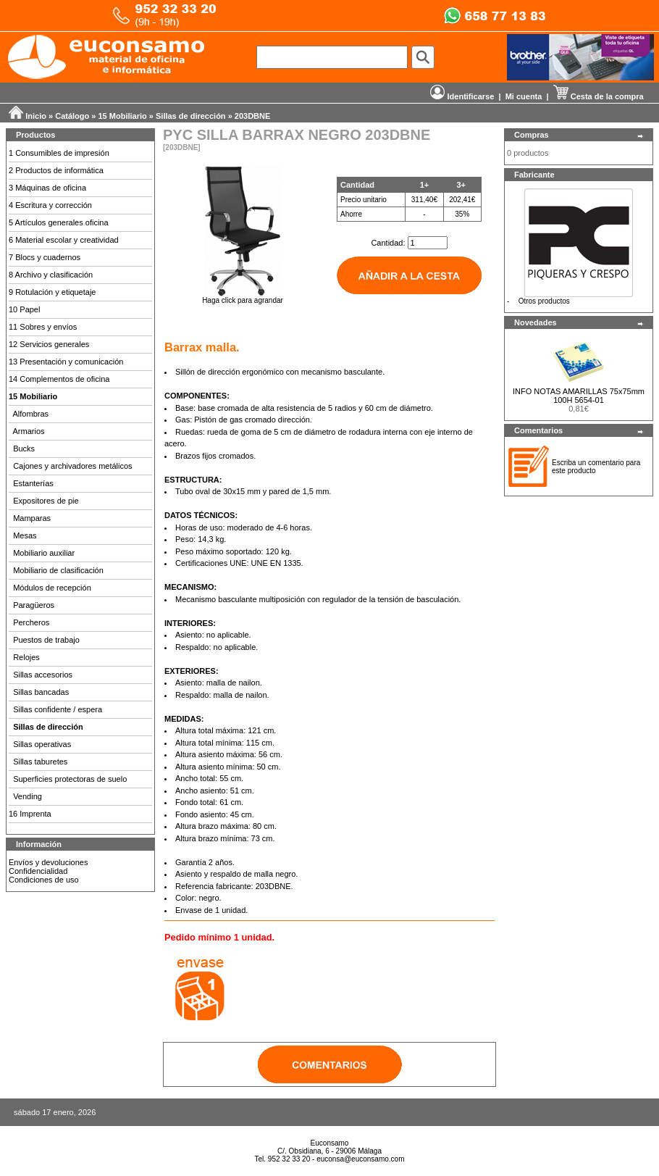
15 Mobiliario (122, 116)
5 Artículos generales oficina (59, 222)
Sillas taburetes (40, 761)
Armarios (29, 431)
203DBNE (253, 116)
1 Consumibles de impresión (59, 153)
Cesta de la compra (598, 96)
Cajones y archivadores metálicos (72, 466)
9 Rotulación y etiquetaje (52, 292)
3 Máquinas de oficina (47, 187)
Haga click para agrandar (242, 297)
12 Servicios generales (49, 344)
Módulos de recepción (52, 587)
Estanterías (33, 483)
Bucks (24, 448)
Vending (27, 796)
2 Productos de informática (56, 170)
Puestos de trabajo (46, 639)
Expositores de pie (46, 500)
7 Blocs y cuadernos (44, 257)
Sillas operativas (42, 744)
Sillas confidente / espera (57, 709)
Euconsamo (330, 1143)
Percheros (31, 622)
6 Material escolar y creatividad (64, 239)
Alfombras (31, 413)
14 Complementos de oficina (59, 379)
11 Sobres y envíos (43, 326)
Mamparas (32, 518)
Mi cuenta (523, 96)
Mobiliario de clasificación (58, 570)
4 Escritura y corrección (50, 205)
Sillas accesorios (42, 674)
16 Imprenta (30, 813)
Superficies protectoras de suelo (70, 779)
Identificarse (462, 96)
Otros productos (544, 301)
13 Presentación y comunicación (66, 361)
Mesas (24, 535)
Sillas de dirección (191, 116)
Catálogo (72, 116)
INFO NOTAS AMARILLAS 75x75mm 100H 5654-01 (579, 395)
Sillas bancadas (41, 692)
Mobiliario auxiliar (44, 553)
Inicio (35, 116)
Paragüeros (33, 605)
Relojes (26, 657)
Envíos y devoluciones (48, 862)
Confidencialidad (38, 871)
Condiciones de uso (44, 879)
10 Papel (24, 309)
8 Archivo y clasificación (51, 274)
